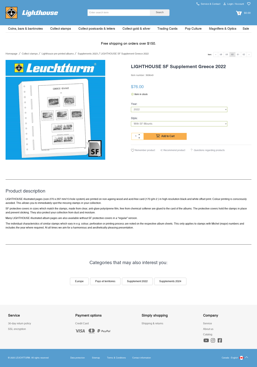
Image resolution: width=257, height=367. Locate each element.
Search (160, 12)
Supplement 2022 (137, 281)
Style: (134, 118)
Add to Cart (165, 136)
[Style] (179, 123)
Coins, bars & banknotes (25, 28)
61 (238, 54)
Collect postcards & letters (96, 28)
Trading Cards (167, 28)
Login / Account (233, 4)
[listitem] (55, 110)
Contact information (141, 358)
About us (208, 329)
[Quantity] (136, 136)
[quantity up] (139, 134)
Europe (79, 281)
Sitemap (96, 358)
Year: (134, 104)
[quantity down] (139, 137)
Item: (210, 54)
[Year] (179, 109)
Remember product (143, 150)
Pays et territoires (105, 281)
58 (221, 54)
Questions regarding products (209, 150)
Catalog (207, 334)
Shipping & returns (152, 323)
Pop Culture (193, 28)
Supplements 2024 (170, 281)
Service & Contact (208, 4)
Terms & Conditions (116, 358)
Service (207, 323)
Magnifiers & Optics (222, 28)
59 (227, 54)
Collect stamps (60, 28)
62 (244, 54)
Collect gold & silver (136, 28)
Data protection (77, 358)
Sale (246, 28)
